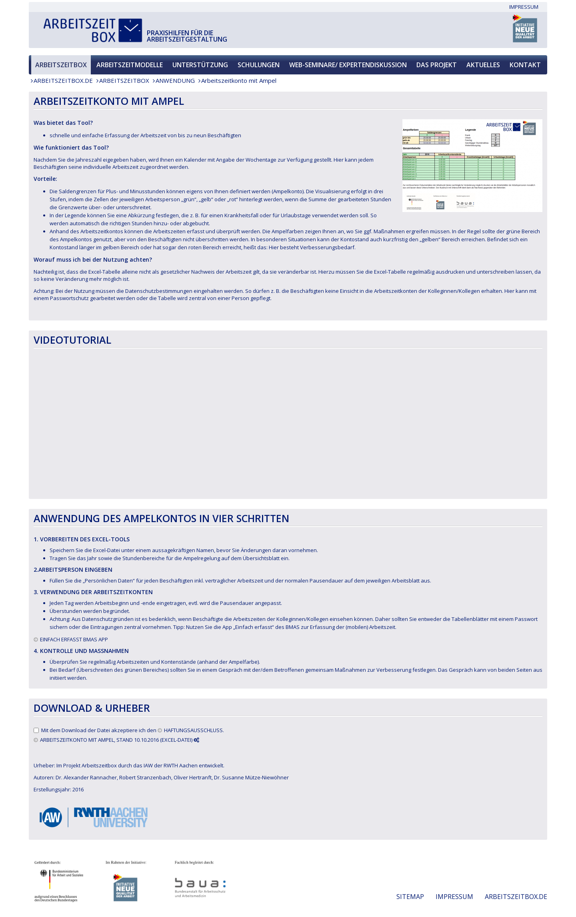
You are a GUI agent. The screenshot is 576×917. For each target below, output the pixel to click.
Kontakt (525, 64)
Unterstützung (200, 64)
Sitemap (410, 896)
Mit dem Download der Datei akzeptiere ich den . (132, 730)
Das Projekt (436, 64)
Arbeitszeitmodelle (129, 64)
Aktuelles (483, 64)
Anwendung (175, 80)
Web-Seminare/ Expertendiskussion (348, 64)
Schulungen (259, 64)
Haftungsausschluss (193, 730)
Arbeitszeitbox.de (63, 80)
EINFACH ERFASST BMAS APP (74, 639)
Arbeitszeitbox (61, 64)
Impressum (523, 6)
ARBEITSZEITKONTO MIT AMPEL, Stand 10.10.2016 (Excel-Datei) (119, 739)
